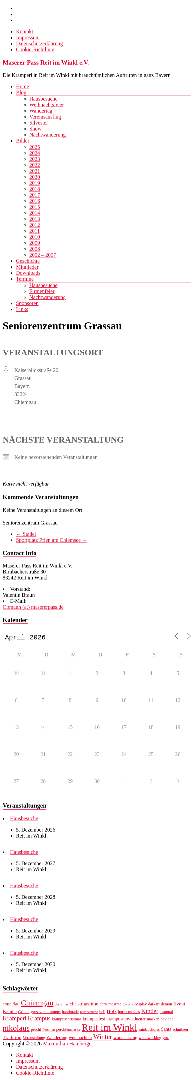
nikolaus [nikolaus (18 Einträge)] (16, 1029)
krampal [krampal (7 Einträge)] (166, 1013)
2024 (34, 153)
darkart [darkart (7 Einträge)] (154, 1005)
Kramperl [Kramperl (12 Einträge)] (14, 1019)
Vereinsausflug (45, 117)
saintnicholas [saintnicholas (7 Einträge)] (149, 1030)
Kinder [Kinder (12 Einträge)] (149, 1012)
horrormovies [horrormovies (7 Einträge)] (129, 1013)
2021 (34, 171)
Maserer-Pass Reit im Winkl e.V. (46, 62)
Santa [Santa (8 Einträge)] (166, 1030)
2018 (34, 189)
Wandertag (40, 111)
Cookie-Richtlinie (35, 49)
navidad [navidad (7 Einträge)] (167, 1020)
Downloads (28, 273)
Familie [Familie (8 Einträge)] (10, 1012)
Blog (21, 92)
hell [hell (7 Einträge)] (102, 1013)
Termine (25, 279)
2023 (34, 159)
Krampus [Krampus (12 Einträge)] (39, 1019)
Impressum (28, 37)
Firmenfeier (42, 291)
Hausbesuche (43, 99)
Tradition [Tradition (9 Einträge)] (12, 1038)
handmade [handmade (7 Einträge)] (70, 1013)
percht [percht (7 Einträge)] (36, 1030)
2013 (34, 219)
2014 (34, 213)
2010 (34, 237)
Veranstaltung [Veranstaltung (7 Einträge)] (34, 1039)
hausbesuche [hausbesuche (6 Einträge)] (89, 1013)
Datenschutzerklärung (39, 43)
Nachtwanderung (47, 135)
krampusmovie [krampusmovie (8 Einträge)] (120, 1020)
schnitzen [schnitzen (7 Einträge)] (180, 1030)
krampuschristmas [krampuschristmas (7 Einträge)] (67, 1020)
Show (35, 129)
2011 (34, 231)
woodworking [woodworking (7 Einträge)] (150, 1039)
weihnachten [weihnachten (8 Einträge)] (80, 1038)
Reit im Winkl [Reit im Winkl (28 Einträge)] (109, 1028)
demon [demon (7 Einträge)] (166, 1005)
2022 (34, 165)
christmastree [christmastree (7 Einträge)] (110, 1005)
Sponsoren (27, 303)
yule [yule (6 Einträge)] (166, 1039)
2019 (34, 183)
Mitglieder (27, 267)
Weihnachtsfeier (46, 105)
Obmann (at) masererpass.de (33, 607)
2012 (34, 225)
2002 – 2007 (42, 255)
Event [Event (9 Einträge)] (179, 1005)
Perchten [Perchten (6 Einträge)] (48, 1031)
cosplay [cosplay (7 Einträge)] (140, 1005)
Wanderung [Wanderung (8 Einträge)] (56, 1038)
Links (22, 309)
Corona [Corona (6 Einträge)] (128, 1005)
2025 (34, 147)
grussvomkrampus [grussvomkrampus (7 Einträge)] (45, 1013)
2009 (34, 243)
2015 (34, 207)
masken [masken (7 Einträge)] (153, 1020)
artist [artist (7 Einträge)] (7, 1005)
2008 (34, 249)
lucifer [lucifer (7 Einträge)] (140, 1020)
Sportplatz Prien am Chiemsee (51, 540)
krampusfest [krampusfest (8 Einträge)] (94, 1020)
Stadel (26, 534)
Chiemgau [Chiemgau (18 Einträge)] (37, 1004)
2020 (34, 177)
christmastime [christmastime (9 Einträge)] (84, 1005)
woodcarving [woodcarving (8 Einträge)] (125, 1038)
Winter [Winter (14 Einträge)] (102, 1038)
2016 (34, 201)
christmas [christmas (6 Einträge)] (61, 1005)
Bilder (22, 141)
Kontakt (24, 31)
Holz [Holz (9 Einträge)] (112, 1012)
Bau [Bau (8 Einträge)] (15, 1005)
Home (22, 86)
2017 (34, 195)
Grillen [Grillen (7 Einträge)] (24, 1013)
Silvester (38, 123)
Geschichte (28, 261)
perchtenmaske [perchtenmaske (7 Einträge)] (68, 1030)
